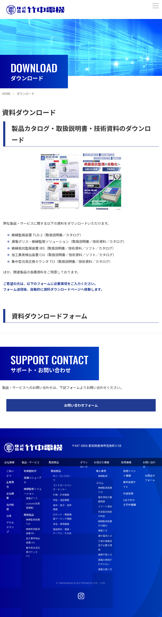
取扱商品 (54, 462)
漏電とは (102, 530)
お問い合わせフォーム (81, 405)
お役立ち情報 (101, 462)
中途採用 (128, 493)
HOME (6, 93)
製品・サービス (30, 462)
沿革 (8, 516)
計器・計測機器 (61, 494)
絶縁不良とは (105, 554)
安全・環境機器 (61, 524)
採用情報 (126, 462)
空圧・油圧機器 (61, 499)
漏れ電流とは (105, 535)
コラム (100, 483)
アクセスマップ (10, 527)
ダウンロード (25, 93)
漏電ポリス (32, 498)
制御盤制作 (30, 471)
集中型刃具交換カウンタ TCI (33, 552)
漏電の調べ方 (105, 569)
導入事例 (101, 471)
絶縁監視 (102, 475)
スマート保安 (105, 506)
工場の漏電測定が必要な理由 (105, 545)
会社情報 (9, 462)
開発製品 (29, 514)
